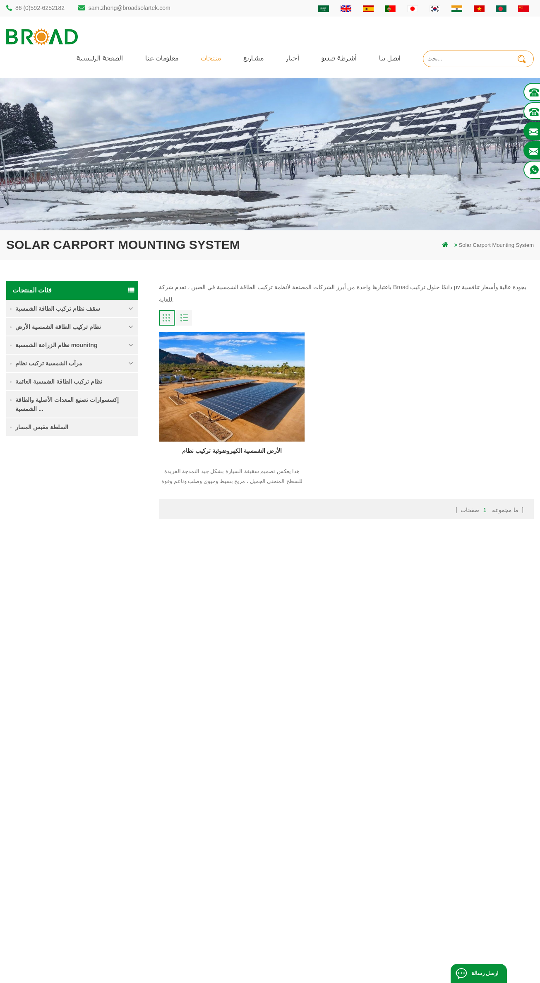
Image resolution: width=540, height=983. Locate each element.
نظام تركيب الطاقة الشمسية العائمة (58, 381)
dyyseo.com (413, 964)
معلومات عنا (161, 58)
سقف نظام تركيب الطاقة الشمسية (57, 308)
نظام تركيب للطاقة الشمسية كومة (100, 498)
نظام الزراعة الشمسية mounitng (56, 345)
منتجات (211, 58)
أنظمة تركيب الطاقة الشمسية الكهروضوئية (224, 841)
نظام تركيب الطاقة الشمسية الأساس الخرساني (100, 641)
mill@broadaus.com (46, 885)
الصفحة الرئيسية (100, 58)
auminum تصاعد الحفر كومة (207, 813)
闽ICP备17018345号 (334, 964)
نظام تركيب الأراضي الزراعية (90, 545)
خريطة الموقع (328, 856)
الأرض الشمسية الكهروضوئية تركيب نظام (219, 430)
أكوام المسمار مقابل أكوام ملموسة (215, 827)
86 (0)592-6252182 (40, 8)
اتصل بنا (390, 58)
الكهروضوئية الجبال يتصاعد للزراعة (214, 870)
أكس (318, 870)
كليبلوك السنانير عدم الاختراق (90, 688)
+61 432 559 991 (42, 902)
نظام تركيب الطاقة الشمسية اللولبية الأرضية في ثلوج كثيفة (100, 594)
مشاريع (253, 58)
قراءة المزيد (82, 516)
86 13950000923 (42, 851)
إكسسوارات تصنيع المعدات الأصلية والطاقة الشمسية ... (67, 404)
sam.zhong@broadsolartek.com (129, 8)
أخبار (292, 58)
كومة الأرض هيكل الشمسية (206, 799)
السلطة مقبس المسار (41, 427)
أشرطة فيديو (339, 58)
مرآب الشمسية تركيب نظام (48, 363)
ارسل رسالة (485, 973)
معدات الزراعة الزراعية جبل (206, 898)
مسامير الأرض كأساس (200, 912)
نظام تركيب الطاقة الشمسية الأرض (58, 327)
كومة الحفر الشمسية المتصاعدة (211, 785)
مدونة (318, 841)
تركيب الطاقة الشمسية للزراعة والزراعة (220, 884)
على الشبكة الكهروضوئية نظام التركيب (218, 856)
